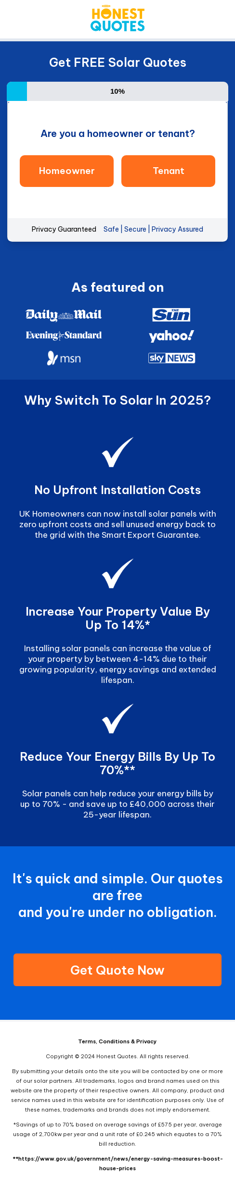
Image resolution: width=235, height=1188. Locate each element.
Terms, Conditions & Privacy (117, 1041)
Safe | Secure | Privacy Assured (153, 229)
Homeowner (67, 171)
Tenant (168, 171)
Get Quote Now (117, 970)
